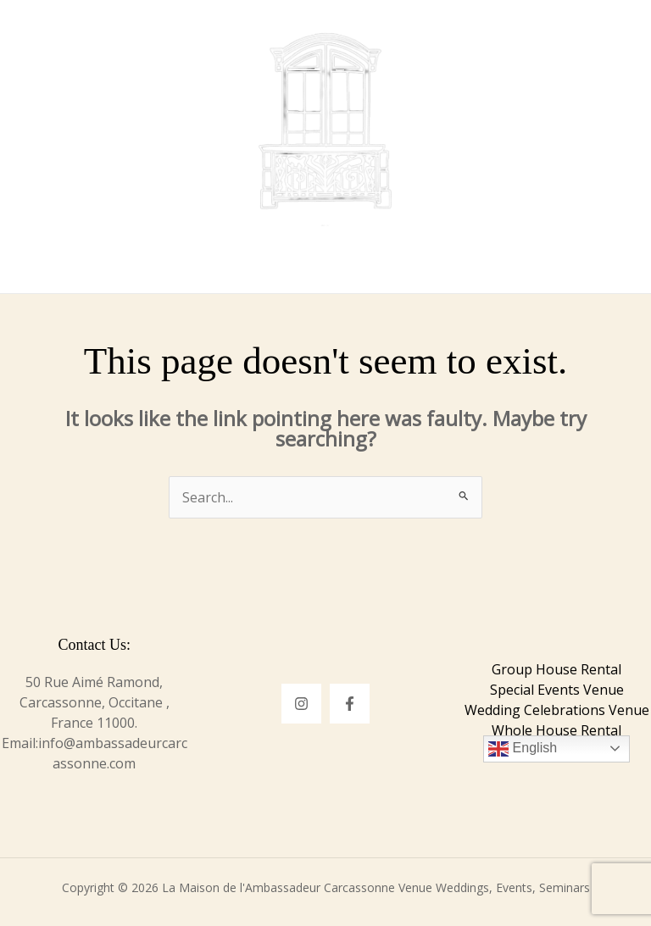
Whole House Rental (556, 730)
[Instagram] (301, 704)
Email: (20, 743)
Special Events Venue (557, 689)
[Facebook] (350, 704)
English (522, 749)
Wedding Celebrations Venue (557, 710)
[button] (525, 37)
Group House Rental (556, 669)
